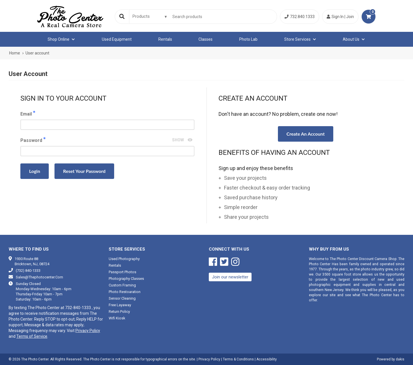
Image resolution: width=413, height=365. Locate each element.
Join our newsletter (230, 277)
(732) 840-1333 (28, 270)
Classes (205, 39)
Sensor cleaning (122, 298)
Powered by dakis (390, 359)
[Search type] (150, 16)
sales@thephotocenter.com (39, 277)
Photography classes (126, 278)
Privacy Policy (87, 330)
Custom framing (122, 285)
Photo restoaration (125, 292)
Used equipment (117, 39)
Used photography (124, 259)
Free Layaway (120, 305)
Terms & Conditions (238, 359)
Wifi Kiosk (117, 318)
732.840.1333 (300, 16)
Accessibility (266, 359)
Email (107, 120)
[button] (61, 39)
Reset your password (84, 171)
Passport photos (122, 272)
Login (34, 171)
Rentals (165, 39)
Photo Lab (248, 39)
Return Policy (119, 311)
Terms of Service (31, 336)
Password (107, 146)
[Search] (122, 16)
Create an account (306, 133)
